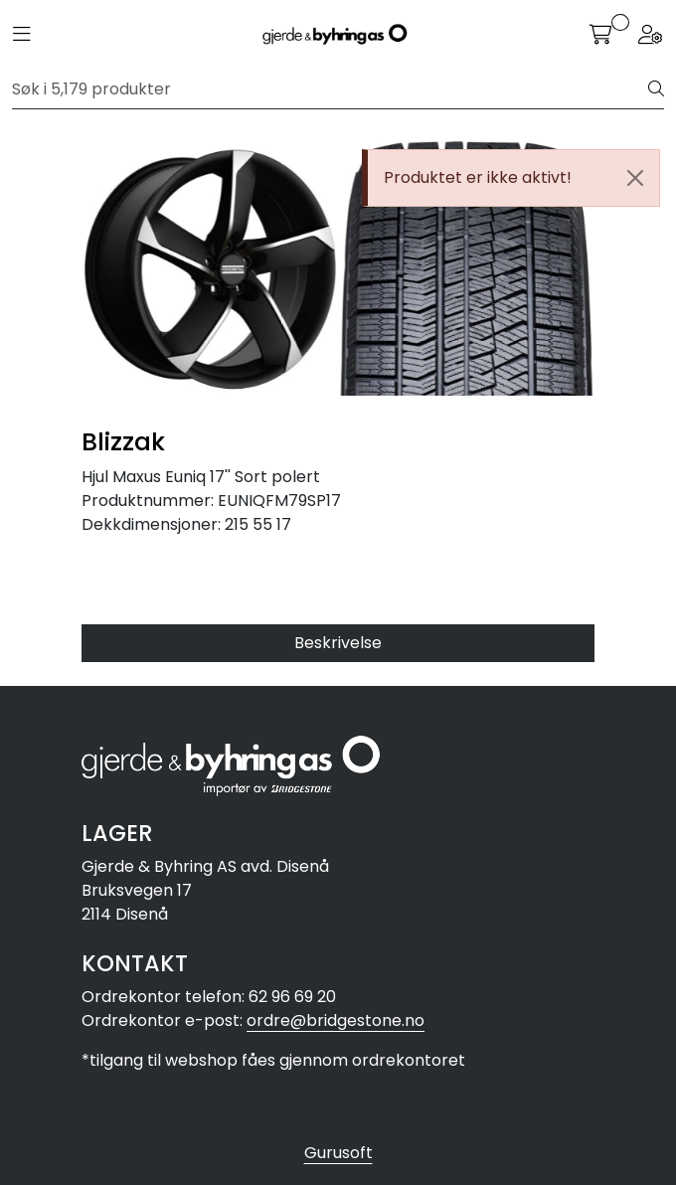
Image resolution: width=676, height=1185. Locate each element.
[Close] (635, 178)
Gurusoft (338, 1152)
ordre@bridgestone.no (335, 1020)
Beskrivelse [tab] (338, 642)
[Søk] (330, 89)
